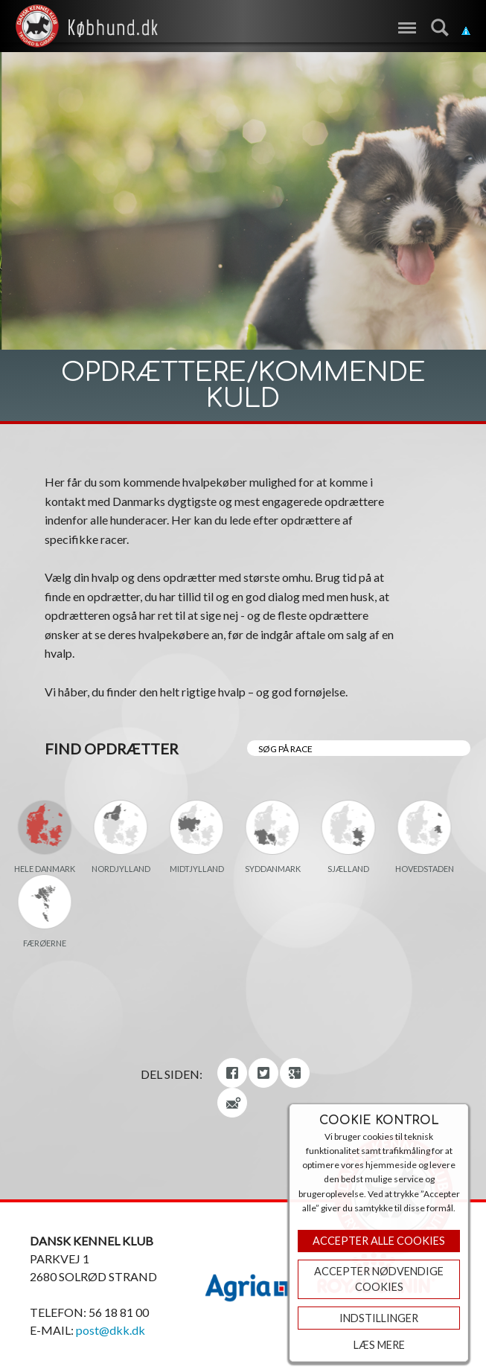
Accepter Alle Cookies (379, 1240)
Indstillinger (378, 1318)
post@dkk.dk (110, 1330)
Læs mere (379, 1344)
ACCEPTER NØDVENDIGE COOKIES (379, 1279)
